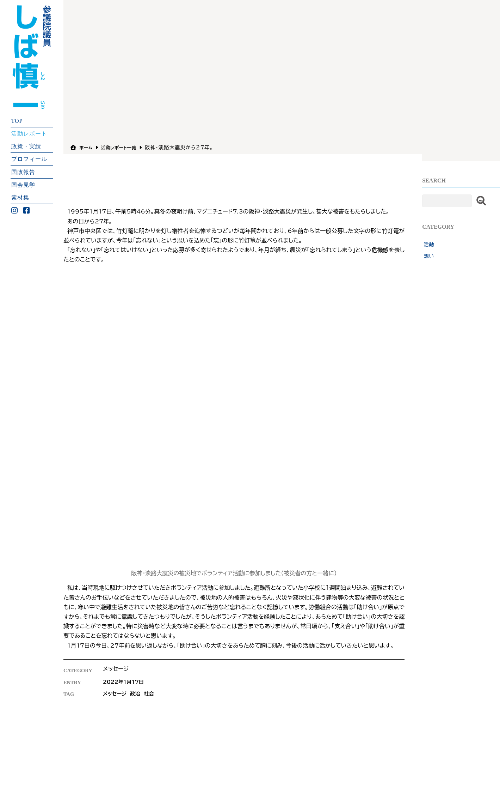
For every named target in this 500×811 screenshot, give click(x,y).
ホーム (87, 147)
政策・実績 (26, 146)
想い (429, 256)
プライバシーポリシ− (180, 739)
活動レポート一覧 (124, 147)
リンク (216, 739)
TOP (17, 121)
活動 (429, 244)
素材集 (20, 197)
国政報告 (23, 172)
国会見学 (23, 184)
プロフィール (29, 159)
